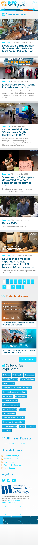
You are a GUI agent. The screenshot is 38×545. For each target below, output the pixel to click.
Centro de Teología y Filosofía (13, 438)
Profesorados (17, 395)
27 (18, 307)
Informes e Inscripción (11, 425)
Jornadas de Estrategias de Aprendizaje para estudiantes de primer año (18, 202)
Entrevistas (31, 447)
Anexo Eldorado (8, 404)
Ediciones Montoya (10, 447)
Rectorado (6, 395)
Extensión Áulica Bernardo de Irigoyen (17, 408)
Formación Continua (10, 400)
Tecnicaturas (29, 395)
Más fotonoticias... (27, 380)
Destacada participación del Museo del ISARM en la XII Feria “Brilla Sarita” (18, 69)
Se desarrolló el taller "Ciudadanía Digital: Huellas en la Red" (15, 152)
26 (13, 307)
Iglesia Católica (20, 417)
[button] (4, 19)
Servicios (6, 63)
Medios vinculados (10, 430)
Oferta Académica (12, 479)
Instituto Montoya (11, 476)
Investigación (8, 417)
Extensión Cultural (27, 400)
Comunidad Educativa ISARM (14, 443)
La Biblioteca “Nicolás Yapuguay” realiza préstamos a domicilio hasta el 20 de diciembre (18, 283)
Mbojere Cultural (9, 434)
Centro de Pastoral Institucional (14, 413)
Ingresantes (9, 482)
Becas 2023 (9, 243)
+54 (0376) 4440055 (13, 521)
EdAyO (21, 447)
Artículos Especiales (10, 421)
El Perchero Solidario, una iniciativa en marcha (18, 107)
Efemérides (7, 451)
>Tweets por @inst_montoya (13, 464)
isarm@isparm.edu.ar (8, 523)
